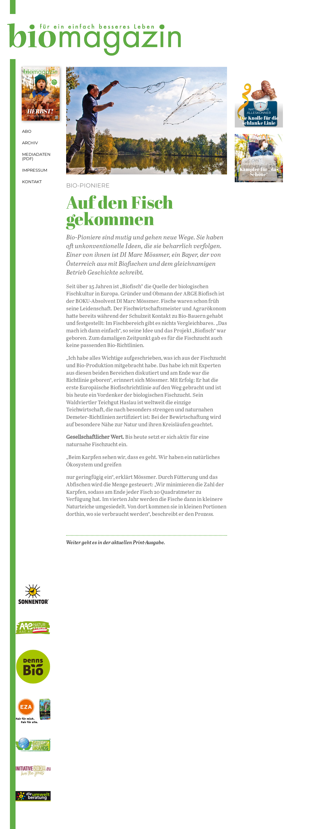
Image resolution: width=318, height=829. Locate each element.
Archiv (30, 143)
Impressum (34, 170)
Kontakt (32, 181)
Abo (26, 131)
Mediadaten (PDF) (36, 156)
